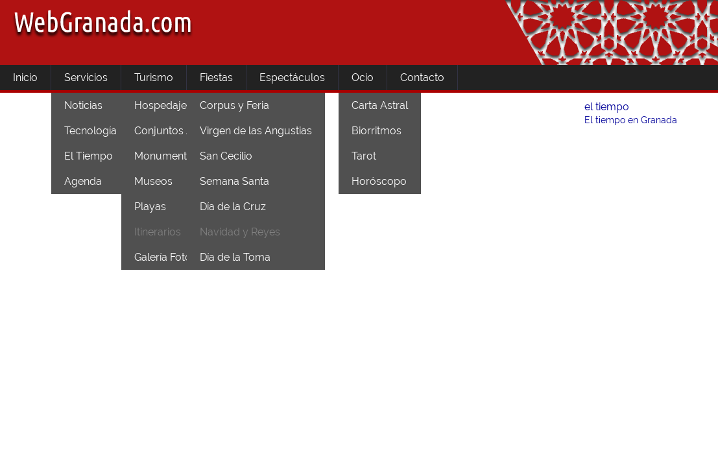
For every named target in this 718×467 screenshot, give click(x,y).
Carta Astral (380, 105)
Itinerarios (157, 232)
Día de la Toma (235, 257)
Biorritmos (376, 131)
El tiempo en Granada (630, 120)
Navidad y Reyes (240, 232)
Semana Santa (234, 181)
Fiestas (216, 77)
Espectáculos (292, 77)
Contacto (422, 77)
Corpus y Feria (234, 105)
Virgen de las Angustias (256, 131)
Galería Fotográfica (179, 257)
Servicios (86, 77)
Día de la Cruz (233, 206)
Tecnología (90, 131)
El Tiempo (88, 156)
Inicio (25, 77)
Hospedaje (160, 105)
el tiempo (606, 107)
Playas (150, 206)
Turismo (153, 77)
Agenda (83, 181)
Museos (153, 181)
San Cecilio (226, 156)
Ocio (363, 77)
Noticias (83, 105)
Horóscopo (379, 181)
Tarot (364, 156)
